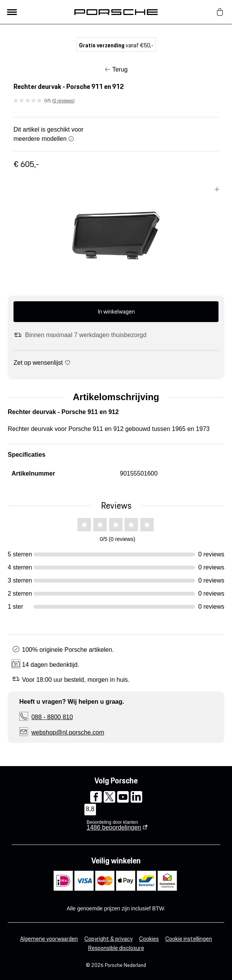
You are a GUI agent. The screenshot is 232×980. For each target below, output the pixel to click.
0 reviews (63, 101)
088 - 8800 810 (52, 717)
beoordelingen (114, 827)
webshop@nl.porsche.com (67, 732)
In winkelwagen (116, 311)
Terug (120, 69)
